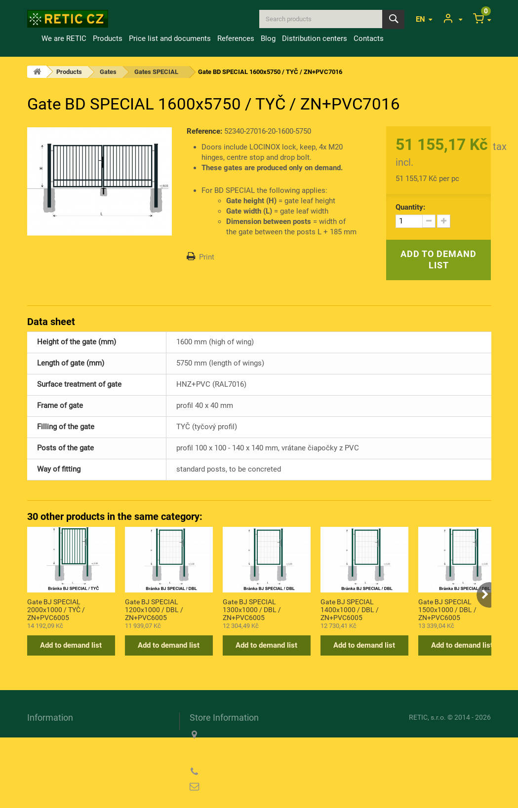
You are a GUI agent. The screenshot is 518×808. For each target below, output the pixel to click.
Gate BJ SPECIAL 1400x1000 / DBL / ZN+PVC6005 (349, 609)
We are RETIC (63, 38)
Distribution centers (314, 38)
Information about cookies (70, 748)
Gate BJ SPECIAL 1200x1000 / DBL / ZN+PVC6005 (154, 609)
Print (206, 257)
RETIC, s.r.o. (427, 717)
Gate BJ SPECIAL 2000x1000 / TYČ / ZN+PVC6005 (56, 609)
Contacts (369, 38)
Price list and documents (170, 38)
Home (33, 38)
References (235, 38)
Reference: (204, 131)
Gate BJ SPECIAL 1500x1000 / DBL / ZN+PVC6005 (447, 609)
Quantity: (410, 207)
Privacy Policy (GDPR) (64, 763)
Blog (268, 38)
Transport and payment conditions (83, 734)
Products (107, 38)
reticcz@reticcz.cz (253, 787)
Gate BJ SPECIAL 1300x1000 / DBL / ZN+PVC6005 (252, 609)
